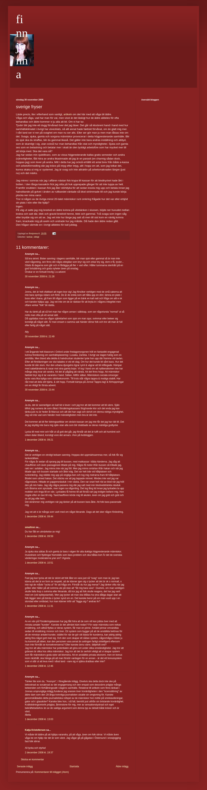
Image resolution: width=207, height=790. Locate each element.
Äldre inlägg (122, 766)
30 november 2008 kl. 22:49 (40, 336)
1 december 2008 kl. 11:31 (39, 606)
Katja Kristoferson (35, 730)
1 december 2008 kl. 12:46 (39, 666)
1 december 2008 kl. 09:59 (39, 536)
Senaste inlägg (25, 766)
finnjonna (22, 47)
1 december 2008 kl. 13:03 (39, 719)
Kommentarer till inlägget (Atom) (51, 772)
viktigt (36, 237)
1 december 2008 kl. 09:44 (39, 516)
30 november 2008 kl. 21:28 (40, 276)
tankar (29, 237)
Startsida (74, 766)
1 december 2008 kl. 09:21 (39, 439)
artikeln (67, 114)
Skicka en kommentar (32, 759)
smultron (30, 527)
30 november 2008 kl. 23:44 (40, 389)
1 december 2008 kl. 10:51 (39, 562)
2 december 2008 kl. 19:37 (39, 752)
